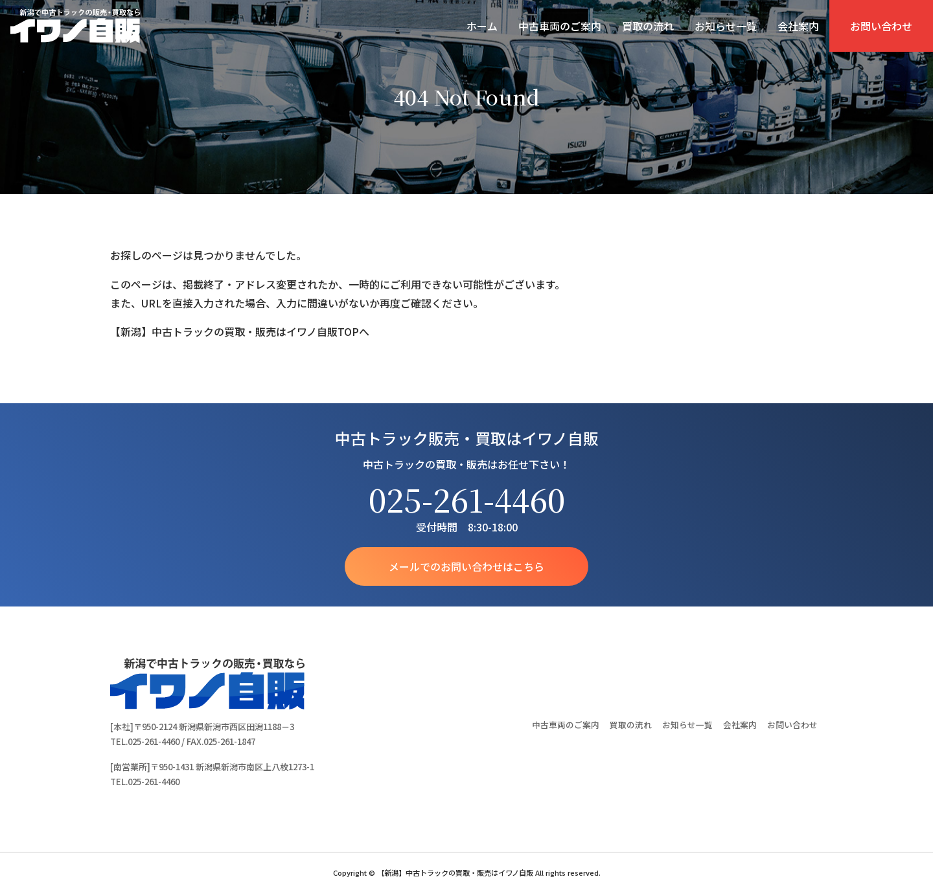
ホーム (482, 26)
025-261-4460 (467, 499)
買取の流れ (648, 26)
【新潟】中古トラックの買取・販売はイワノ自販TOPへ (239, 331)
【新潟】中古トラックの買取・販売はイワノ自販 (75, 26)
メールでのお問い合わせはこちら (466, 566)
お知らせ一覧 (726, 26)
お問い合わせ (881, 26)
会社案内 (798, 26)
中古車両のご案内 (559, 26)
